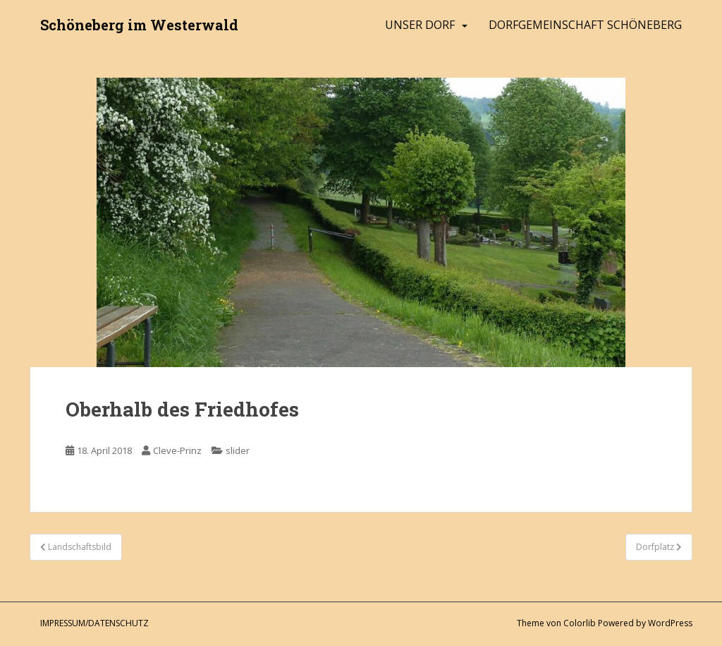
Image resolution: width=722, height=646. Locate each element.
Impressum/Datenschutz (94, 623)
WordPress (670, 623)
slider (238, 450)
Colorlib (579, 623)
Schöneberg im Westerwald (139, 25)
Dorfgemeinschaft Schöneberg (585, 24)
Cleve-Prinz (177, 450)
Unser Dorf (420, 24)
